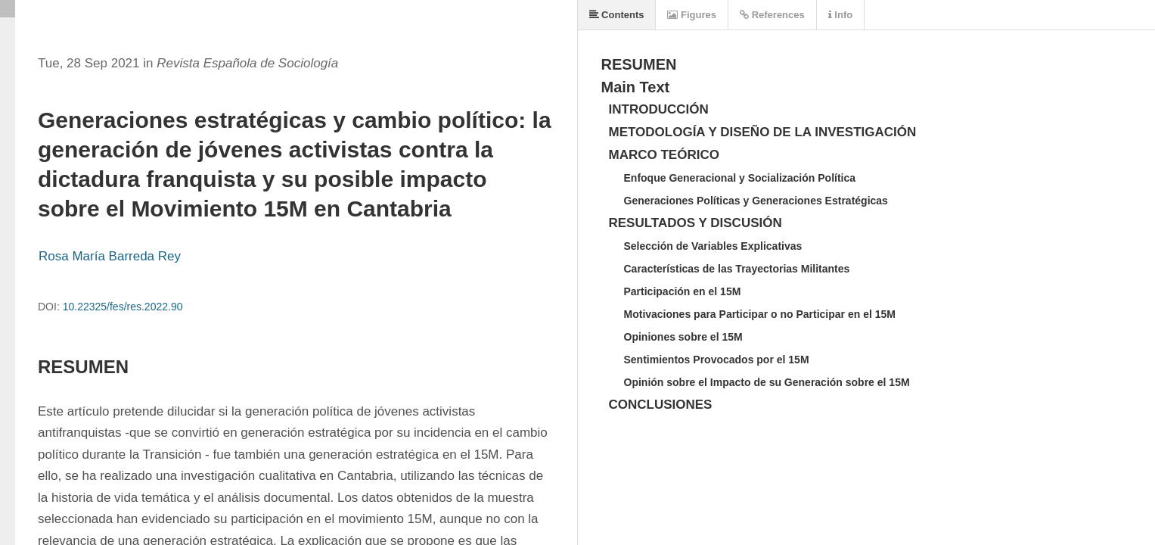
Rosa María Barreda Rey (110, 256)
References (772, 14)
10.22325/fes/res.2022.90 (123, 307)
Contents (616, 14)
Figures (691, 14)
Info (840, 14)
